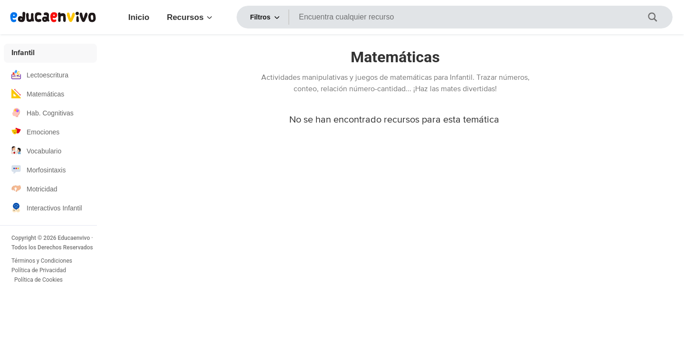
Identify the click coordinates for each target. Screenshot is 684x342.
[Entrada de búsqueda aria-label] (472, 17)
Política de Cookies (39, 279)
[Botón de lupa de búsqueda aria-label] (658, 17)
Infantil (23, 53)
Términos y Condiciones (41, 260)
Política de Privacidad (38, 270)
